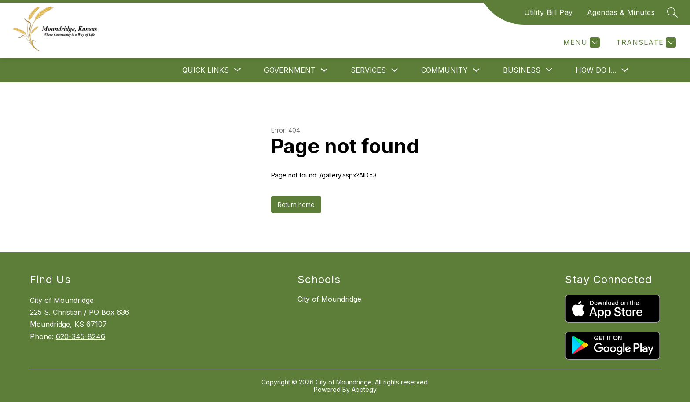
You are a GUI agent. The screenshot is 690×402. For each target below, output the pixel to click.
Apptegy (364, 389)
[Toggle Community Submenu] (476, 70)
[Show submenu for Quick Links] (205, 70)
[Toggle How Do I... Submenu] (625, 70)
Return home (296, 204)
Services (368, 70)
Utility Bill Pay (548, 12)
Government (290, 70)
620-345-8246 (80, 336)
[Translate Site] (645, 42)
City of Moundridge (329, 299)
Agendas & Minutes (621, 12)
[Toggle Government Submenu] (324, 70)
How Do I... (596, 70)
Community (444, 70)
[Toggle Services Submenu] (394, 70)
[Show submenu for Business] (521, 70)
